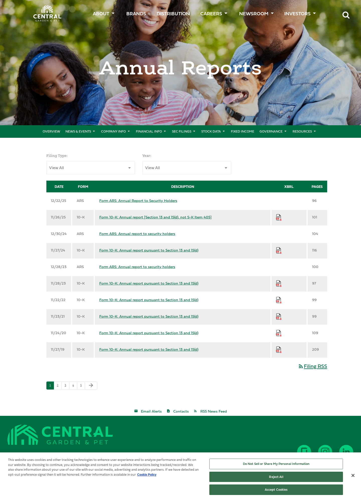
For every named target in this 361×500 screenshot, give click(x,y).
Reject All (276, 477)
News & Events (78, 131)
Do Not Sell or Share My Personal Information (276, 464)
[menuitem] (137, 12)
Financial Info (149, 131)
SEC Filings (181, 131)
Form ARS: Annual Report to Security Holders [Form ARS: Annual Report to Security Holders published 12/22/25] (138, 200)
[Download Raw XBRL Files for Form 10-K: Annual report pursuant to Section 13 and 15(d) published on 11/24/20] (279, 333)
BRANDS (136, 13)
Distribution (173, 13)
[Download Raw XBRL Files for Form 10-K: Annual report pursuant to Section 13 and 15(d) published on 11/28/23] (279, 283)
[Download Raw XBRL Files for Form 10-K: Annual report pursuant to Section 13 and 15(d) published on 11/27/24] (279, 250)
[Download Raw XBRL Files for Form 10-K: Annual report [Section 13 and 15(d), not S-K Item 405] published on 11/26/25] (279, 217)
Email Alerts (151, 411)
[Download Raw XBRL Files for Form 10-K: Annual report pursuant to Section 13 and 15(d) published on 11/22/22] (279, 300)
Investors (297, 13)
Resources (302, 131)
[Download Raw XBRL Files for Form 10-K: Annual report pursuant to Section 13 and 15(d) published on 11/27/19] (279, 349)
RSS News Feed (213, 411)
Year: (146, 156)
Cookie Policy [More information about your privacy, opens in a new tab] (146, 475)
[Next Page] (91, 386)
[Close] (352, 476)
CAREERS (211, 13)
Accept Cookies (276, 490)
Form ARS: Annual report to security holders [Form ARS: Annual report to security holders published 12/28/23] (137, 267)
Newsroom (253, 13)
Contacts (181, 411)
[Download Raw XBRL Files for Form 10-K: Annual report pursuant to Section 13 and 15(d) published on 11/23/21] (279, 316)
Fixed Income (242, 131)
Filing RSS (312, 366)
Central (44, 11)
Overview (51, 131)
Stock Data (211, 131)
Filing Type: (57, 156)
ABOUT (101, 13)
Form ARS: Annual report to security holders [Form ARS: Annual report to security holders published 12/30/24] (137, 233)
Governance (271, 131)
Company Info (113, 131)
